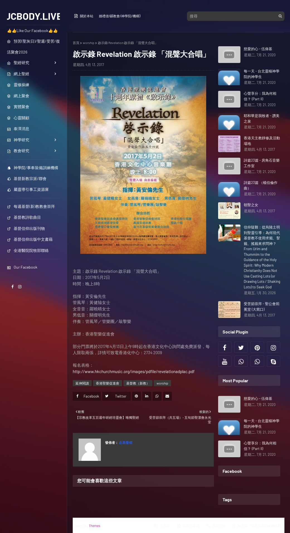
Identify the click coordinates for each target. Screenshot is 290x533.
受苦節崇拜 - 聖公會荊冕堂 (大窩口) (261, 306)
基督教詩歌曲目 (24, 217)
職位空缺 (216, 526)
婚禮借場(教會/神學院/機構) (119, 16)
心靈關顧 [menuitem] (18, 117)
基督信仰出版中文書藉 (30, 239)
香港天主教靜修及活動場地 (262, 141)
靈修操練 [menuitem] (18, 84)
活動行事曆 (188, 526)
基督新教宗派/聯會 (27, 178)
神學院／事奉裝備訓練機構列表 (257, 526)
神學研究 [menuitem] (18, 139)
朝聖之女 (251, 205)
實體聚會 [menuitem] (18, 106)
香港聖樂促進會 (107, 383)
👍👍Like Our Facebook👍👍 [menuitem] (32, 30)
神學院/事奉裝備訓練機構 (32, 167)
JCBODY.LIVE (33, 16)
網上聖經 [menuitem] (18, 73)
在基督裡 (125, 442)
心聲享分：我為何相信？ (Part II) (260, 96)
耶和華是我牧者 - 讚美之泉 (261, 118)
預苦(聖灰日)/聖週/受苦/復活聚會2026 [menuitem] (33, 46)
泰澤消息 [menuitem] (18, 128)
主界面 (161, 526)
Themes (94, 525)
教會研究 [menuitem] (18, 150)
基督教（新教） (138, 383)
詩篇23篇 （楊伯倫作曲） (260, 185)
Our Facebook (22, 267)
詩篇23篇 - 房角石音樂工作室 (262, 163)
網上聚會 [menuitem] (18, 95)
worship (88, 43)
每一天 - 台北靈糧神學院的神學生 (261, 74)
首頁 (76, 43)
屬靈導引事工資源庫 (28, 189)
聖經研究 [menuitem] (18, 62)
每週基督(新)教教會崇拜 (31, 206)
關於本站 (83, 16)
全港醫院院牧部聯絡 (28, 250)
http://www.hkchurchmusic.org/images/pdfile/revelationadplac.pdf (133, 371)
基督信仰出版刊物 (26, 228)
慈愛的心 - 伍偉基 (258, 49)
